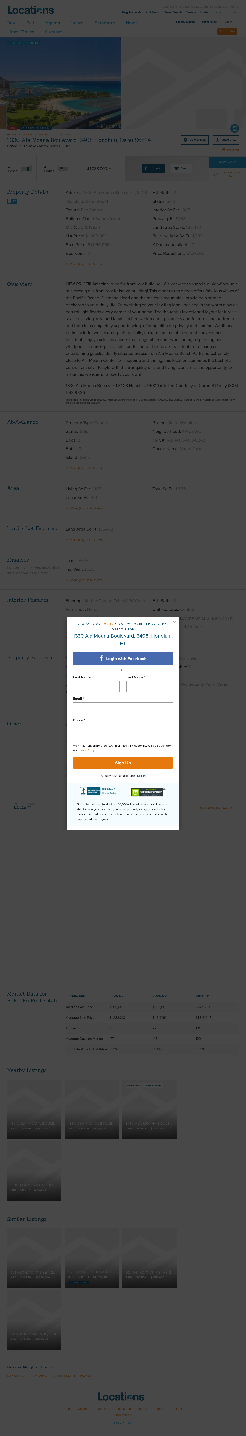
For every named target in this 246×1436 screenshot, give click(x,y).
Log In (141, 776)
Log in (108, 624)
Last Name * (136, 677)
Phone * (79, 720)
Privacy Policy (86, 750)
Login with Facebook (123, 658)
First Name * (83, 677)
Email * (78, 699)
